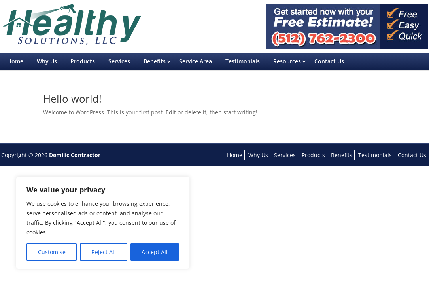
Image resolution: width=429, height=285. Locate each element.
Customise (52, 252)
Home (15, 61)
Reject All (103, 252)
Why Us (47, 61)
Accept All (155, 252)
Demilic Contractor (74, 155)
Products (82, 61)
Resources (287, 61)
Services (119, 61)
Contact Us (329, 61)
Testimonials (242, 61)
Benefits (155, 61)
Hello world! (72, 98)
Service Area (195, 61)
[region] (103, 223)
